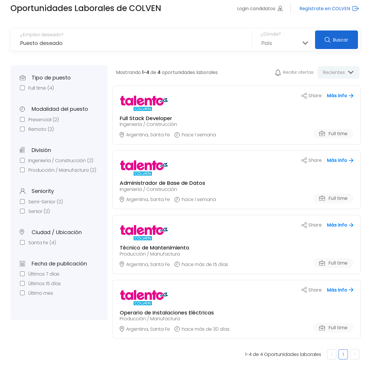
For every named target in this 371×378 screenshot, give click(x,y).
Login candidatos (260, 8)
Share (311, 95)
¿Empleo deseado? (41, 34)
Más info (340, 95)
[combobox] (261, 43)
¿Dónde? (271, 34)
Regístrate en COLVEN (329, 8)
